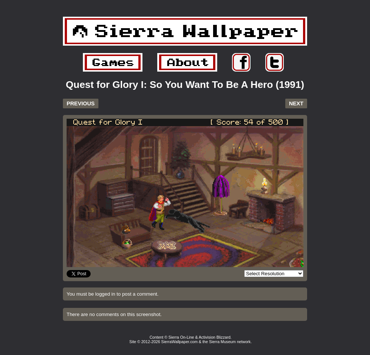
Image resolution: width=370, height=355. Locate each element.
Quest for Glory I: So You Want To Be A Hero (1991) (185, 84)
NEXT (296, 103)
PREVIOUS (81, 103)
